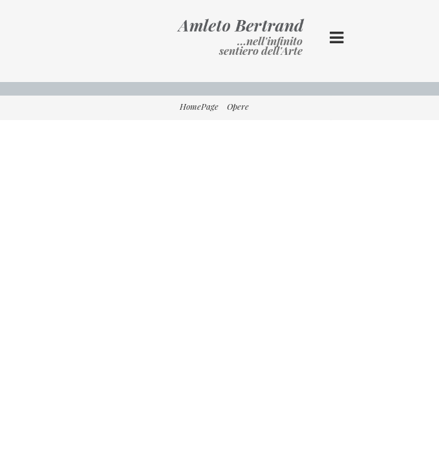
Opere (238, 106)
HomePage (199, 106)
